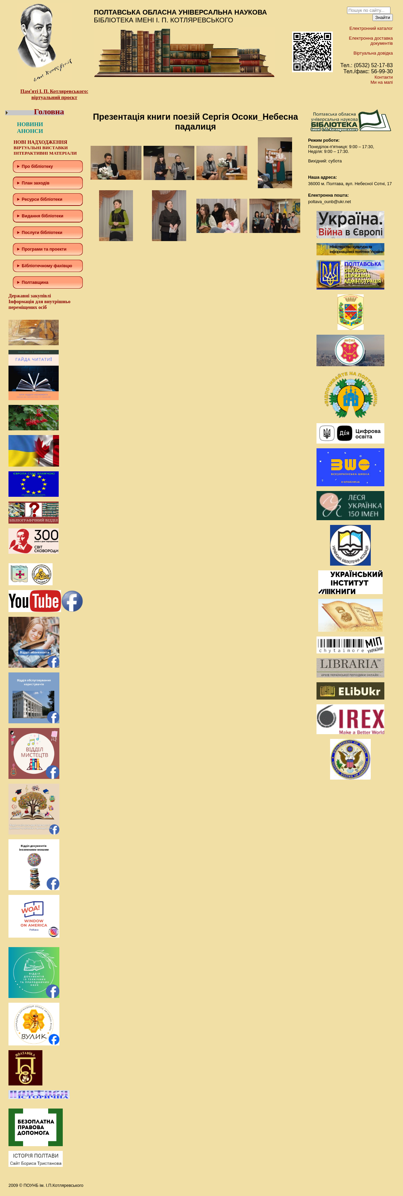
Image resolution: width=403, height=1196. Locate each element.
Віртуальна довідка (373, 53)
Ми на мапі (381, 82)
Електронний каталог (371, 28)
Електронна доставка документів (371, 41)
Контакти (384, 77)
